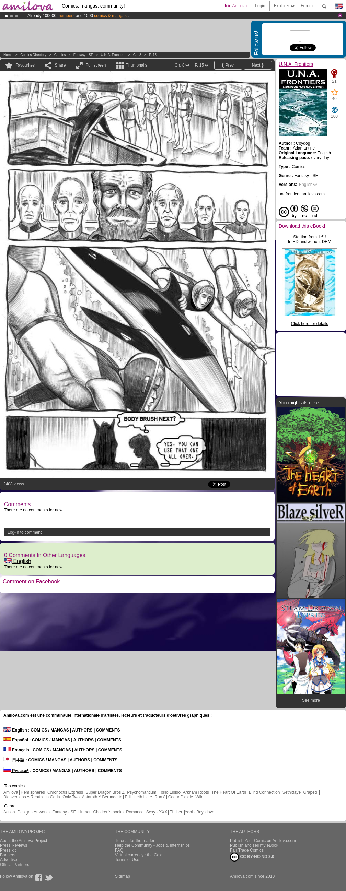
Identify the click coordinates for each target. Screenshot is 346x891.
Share (60, 65)
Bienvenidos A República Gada (31, 797)
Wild (199, 797)
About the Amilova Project (23, 840)
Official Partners (14, 864)
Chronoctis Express (65, 792)
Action (9, 812)
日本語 (13, 760)
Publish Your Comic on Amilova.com (263, 840)
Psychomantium (141, 792)
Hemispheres (33, 792)
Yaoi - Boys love (199, 812)
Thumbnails (136, 65)
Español (15, 740)
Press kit (8, 850)
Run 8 (159, 797)
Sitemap (122, 876)
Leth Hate (143, 797)
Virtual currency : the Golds (140, 855)
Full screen (96, 65)
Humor (84, 812)
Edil (128, 797)
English (17, 561)
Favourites (25, 65)
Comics (60, 55)
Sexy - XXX (156, 812)
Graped (310, 792)
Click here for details (309, 323)
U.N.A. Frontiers (113, 55)
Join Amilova (235, 5)
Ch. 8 (137, 55)
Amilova (10, 792)
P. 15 (153, 55)
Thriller (176, 812)
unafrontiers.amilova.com (302, 194)
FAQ (119, 850)
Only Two (71, 797)
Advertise (8, 859)
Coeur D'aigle (181, 797)
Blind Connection (264, 792)
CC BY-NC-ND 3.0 (252, 857)
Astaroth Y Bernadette (102, 797)
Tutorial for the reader (134, 840)
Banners (7, 855)
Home (8, 55)
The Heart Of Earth (228, 792)
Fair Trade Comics (247, 850)
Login (260, 5)
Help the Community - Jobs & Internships (152, 845)
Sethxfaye (291, 792)
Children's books (108, 812)
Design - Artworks (34, 812)
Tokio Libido (170, 792)
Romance (134, 812)
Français (16, 750)
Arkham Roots (196, 792)
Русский (16, 770)
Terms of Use (127, 859)
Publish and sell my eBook (254, 845)
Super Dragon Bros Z (104, 792)
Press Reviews (13, 845)
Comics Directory (33, 55)
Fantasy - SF (83, 55)
